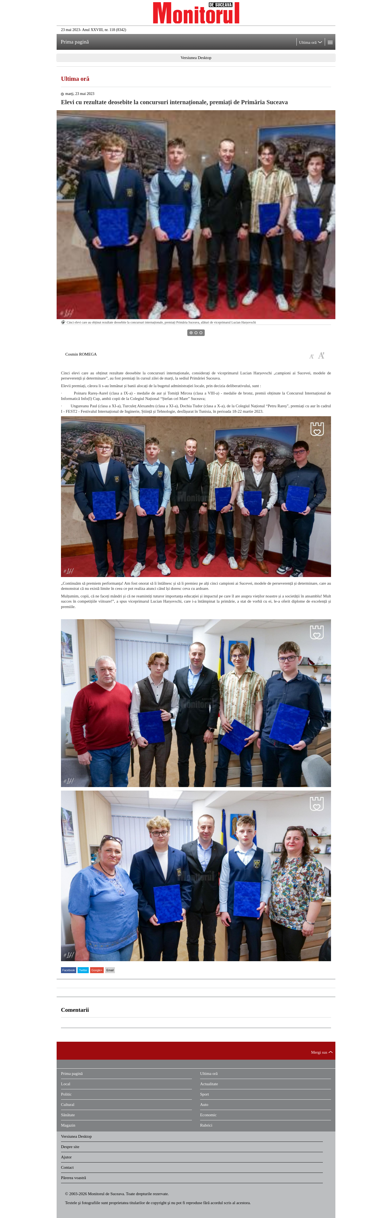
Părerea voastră (73, 1178)
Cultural (67, 1104)
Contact (67, 1167)
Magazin (68, 1125)
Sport (204, 1094)
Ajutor (66, 1157)
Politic (66, 1094)
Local (65, 1084)
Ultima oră (75, 78)
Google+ (96, 970)
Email (110, 970)
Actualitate (209, 1084)
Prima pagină (72, 1073)
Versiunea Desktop (76, 1136)
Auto (204, 1104)
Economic (208, 1115)
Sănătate (68, 1115)
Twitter (83, 970)
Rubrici (206, 1125)
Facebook (68, 970)
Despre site (70, 1147)
